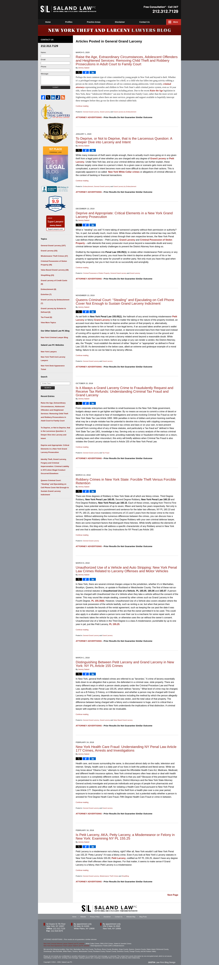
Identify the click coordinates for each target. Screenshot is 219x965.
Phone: (44, 67)
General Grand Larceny (91, 111)
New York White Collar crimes (124, 171)
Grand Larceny (105, 111)
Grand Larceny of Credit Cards (54, 282)
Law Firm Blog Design (161, 960)
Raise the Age (156, 90)
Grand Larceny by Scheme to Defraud (53, 310)
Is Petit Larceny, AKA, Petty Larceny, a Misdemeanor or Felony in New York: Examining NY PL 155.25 (125, 834)
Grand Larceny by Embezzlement (124, 111)
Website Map (130, 914)
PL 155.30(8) (97, 599)
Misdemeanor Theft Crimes (109, 873)
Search (47, 388)
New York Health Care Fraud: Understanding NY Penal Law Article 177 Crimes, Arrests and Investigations (126, 746)
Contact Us (166, 22)
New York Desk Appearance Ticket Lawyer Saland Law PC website (66, 943)
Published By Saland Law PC (161, 9)
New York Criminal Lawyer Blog (54, 337)
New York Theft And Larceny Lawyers (53, 359)
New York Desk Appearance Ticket (53, 367)
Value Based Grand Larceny (122, 718)
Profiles (90, 22)
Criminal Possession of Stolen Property (96, 272)
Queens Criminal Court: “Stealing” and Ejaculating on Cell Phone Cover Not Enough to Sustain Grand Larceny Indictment (125, 301)
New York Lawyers (49, 352)
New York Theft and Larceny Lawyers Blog (68, 9)
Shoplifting (125, 873)
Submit (56, 87)
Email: (43, 59)
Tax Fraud (105, 451)
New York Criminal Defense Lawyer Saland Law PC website (64, 941)
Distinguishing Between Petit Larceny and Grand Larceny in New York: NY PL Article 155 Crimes (125, 662)
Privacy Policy (94, 914)
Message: (45, 74)
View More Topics (48, 322)
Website (69, 22)
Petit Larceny (119, 855)
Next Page (172, 892)
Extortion (46, 294)
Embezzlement (88, 186)
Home (48, 22)
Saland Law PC (67, 959)
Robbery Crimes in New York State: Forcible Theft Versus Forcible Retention (126, 480)
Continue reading (82, 106)
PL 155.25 (114, 622)
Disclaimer (142, 22)
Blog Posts (143, 914)
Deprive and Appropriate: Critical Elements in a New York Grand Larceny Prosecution (124, 214)
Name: (43, 52)
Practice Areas (115, 22)
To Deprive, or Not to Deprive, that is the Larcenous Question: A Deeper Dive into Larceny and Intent (124, 140)
